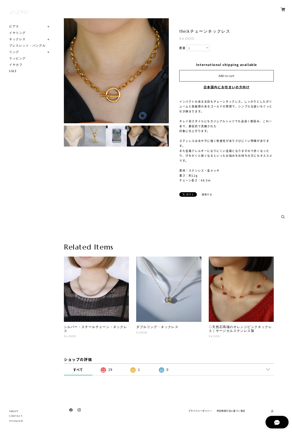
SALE (13, 71)
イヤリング (17, 32)
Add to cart (227, 76)
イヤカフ (15, 64)
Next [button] (164, 70)
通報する (207, 194)
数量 (182, 48)
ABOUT (14, 411)
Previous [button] (68, 70)
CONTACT (16, 416)
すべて (78, 369)
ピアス (14, 26)
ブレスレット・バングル (27, 45)
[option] (116, 70)
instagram (16, 420)
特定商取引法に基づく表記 (231, 410)
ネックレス (17, 39)
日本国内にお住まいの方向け (226, 87)
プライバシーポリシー (200, 410)
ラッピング (17, 58)
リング (14, 51)
